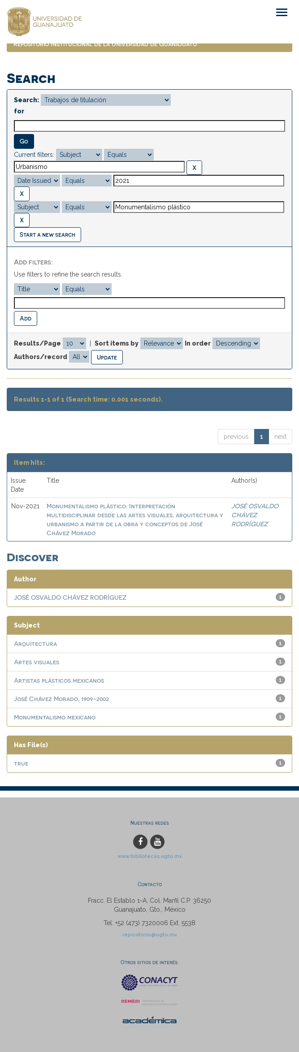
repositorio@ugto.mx (149, 934)
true (21, 763)
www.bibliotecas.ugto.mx (149, 856)
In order (198, 343)
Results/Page (37, 343)
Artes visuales (36, 662)
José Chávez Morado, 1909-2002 (61, 698)
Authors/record (40, 356)
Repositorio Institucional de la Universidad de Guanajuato (105, 44)
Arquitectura (35, 643)
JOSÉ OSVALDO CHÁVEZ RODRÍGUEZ (254, 515)
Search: (26, 100)
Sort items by (117, 343)
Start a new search (47, 234)
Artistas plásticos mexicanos (59, 680)
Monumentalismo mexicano (54, 717)
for (19, 111)
